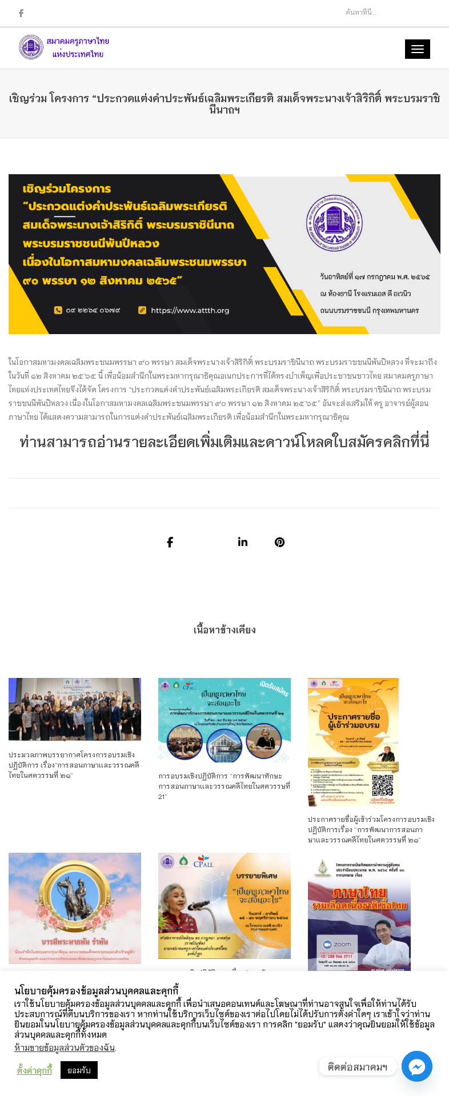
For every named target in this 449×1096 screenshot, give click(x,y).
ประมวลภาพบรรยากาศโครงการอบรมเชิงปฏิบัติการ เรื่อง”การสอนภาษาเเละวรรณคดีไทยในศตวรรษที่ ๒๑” (74, 764)
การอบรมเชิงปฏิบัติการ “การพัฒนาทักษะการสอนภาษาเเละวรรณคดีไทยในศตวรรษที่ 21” (224, 785)
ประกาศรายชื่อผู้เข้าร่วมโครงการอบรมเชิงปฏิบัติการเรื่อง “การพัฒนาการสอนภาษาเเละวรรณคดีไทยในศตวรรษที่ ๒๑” (371, 829)
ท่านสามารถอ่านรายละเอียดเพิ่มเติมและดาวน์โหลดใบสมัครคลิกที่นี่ (224, 440)
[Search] (375, 12)
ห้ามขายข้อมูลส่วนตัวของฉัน (64, 1047)
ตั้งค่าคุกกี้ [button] (34, 1070)
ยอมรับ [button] (79, 1070)
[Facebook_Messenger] (417, 1066)
